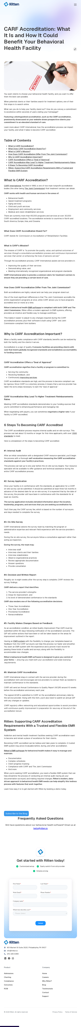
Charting (7, 977)
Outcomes (8, 985)
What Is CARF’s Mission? (19, 151)
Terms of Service (71, 1012)
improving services (28, 377)
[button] (75, 4)
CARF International (12, 186)
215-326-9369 (13, 954)
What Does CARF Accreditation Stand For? (27, 149)
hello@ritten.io (40, 828)
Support (45, 996)
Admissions (8, 973)
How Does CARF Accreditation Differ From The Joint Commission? (37, 154)
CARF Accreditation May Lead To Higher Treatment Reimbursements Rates (42, 162)
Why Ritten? (47, 981)
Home (44, 973)
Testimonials (47, 989)
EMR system (19, 641)
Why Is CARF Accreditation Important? (25, 157)
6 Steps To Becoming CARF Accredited (25, 165)
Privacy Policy (57, 1012)
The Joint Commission (34, 188)
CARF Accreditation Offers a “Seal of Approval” (29, 160)
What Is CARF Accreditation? (21, 146)
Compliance (9, 981)
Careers (45, 977)
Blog (44, 985)
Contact (45, 992)
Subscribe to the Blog (16, 813)
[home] (11, 4)
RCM (6, 989)
